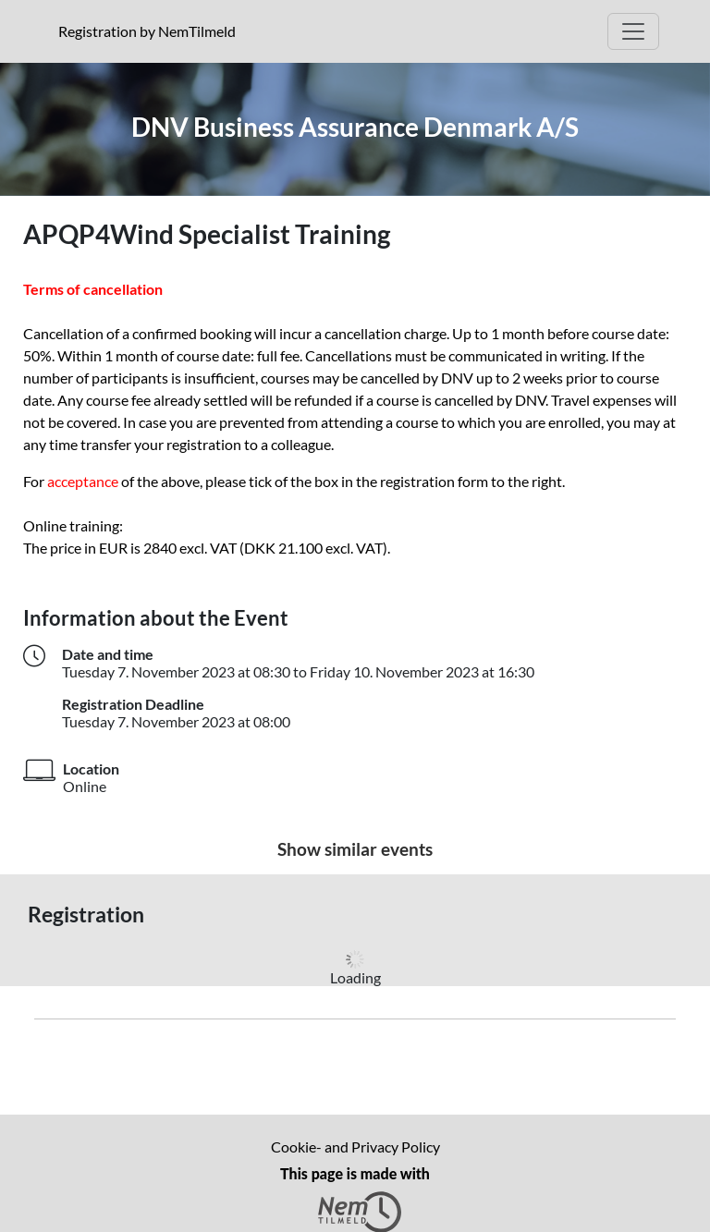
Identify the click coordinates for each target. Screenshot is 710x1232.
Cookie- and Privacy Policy (355, 1146)
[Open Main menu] (633, 31)
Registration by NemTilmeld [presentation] (147, 31)
